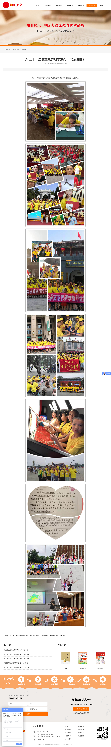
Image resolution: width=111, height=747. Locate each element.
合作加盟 (59, 5)
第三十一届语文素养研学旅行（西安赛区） (17, 658)
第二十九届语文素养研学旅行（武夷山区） (17, 667)
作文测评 (68, 736)
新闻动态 (92, 5)
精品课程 (48, 5)
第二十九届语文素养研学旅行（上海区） (22, 635)
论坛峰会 (81, 5)
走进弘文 (103, 5)
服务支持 (70, 5)
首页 (37, 5)
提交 (28, 714)
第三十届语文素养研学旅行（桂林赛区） (54, 635)
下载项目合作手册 (81, 709)
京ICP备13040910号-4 (67, 744)
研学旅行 (24, 49)
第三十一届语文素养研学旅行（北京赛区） (17, 654)
